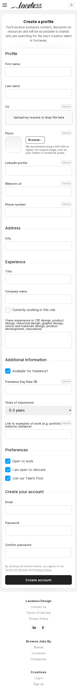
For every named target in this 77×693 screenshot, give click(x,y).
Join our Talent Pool (27, 478)
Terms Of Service (16, 569)
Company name (16, 291)
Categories (38, 659)
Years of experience (19, 402)
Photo (38, 133)
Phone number (38, 204)
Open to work (22, 461)
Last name (12, 86)
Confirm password (18, 545)
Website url (38, 183)
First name (12, 64)
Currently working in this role (33, 310)
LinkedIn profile (38, 163)
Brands (39, 647)
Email (9, 502)
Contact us (38, 607)
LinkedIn (34, 627)
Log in (38, 678)
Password (12, 522)
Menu (5, 5)
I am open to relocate (29, 470)
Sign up (38, 684)
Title (8, 271)
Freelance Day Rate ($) (38, 381)
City (8, 238)
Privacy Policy (42, 569)
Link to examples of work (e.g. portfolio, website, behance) (38, 425)
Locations (39, 653)
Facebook (42, 627)
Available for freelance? (30, 371)
